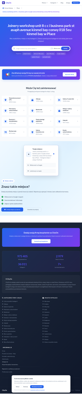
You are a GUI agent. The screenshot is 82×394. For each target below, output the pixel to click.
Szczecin (45, 315)
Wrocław (45, 307)
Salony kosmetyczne (8, 329)
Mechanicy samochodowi (10, 310)
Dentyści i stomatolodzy (9, 318)
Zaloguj (68, 3)
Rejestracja (76, 2)
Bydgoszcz (46, 320)
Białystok (45, 323)
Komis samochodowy (8, 331)
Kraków (45, 304)
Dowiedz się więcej (33, 210)
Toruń (44, 329)
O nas (3, 351)
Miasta (45, 3)
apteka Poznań (35, 57)
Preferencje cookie (7, 372)
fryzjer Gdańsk (61, 53)
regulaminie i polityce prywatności (37, 389)
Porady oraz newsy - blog (8, 354)
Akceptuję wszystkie (37, 386)
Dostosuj (25, 386)
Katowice (45, 312)
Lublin (45, 318)
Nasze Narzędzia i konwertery (10, 365)
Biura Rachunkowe (8, 342)
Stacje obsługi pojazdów (9, 320)
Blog (62, 3)
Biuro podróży (7, 334)
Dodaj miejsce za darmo (12, 210)
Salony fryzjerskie (7, 307)
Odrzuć (17, 386)
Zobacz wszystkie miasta (49, 342)
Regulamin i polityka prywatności (11, 369)
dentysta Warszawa (39, 53)
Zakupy (5, 304)
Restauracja (6, 326)
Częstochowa (46, 334)
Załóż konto (5, 359)
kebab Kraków (27, 53)
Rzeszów (45, 326)
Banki (4, 339)
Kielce (45, 331)
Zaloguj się (5, 362)
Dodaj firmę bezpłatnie (41, 241)
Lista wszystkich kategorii (10, 301)
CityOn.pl (77, 390)
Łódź (44, 310)
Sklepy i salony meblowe (9, 315)
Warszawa (46, 301)
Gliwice (45, 337)
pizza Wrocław (50, 53)
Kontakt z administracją (8, 356)
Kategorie (54, 3)
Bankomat (5, 312)
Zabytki (5, 323)
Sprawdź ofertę (69, 74)
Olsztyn (45, 339)
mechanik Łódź (46, 57)
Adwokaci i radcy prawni (9, 337)
